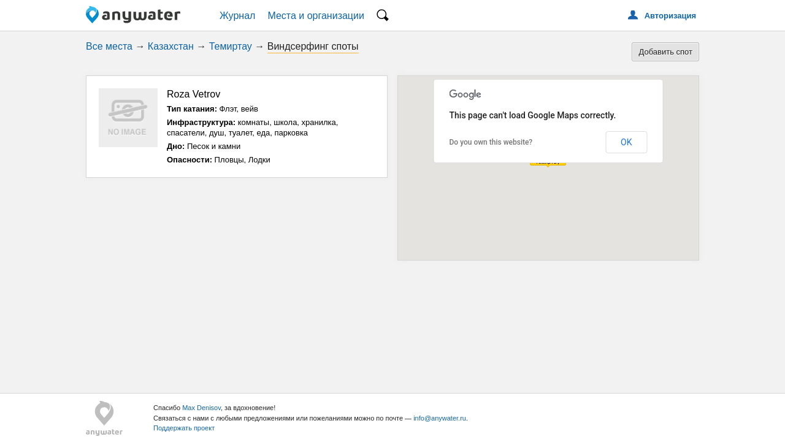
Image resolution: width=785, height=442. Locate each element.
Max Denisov (201, 407)
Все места (109, 46)
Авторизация (670, 15)
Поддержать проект (184, 428)
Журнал (237, 15)
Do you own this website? (491, 142)
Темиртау (230, 46)
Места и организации (315, 15)
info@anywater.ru (439, 418)
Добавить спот (665, 51)
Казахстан (171, 46)
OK (626, 142)
